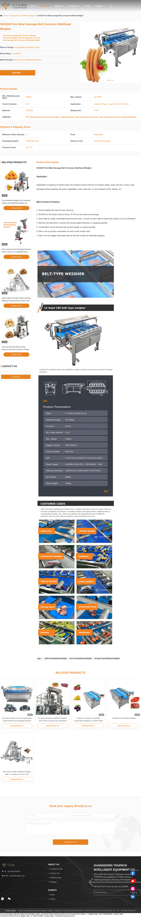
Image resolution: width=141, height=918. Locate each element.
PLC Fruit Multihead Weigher (80, 658)
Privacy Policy (10, 911)
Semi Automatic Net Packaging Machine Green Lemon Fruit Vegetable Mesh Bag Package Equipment (16, 251)
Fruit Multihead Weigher (26, 16)
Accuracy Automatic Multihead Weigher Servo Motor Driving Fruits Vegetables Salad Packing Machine (52, 719)
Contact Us (73, 6)
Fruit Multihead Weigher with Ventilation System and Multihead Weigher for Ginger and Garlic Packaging (16, 203)
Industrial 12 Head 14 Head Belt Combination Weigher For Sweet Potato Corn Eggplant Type (88, 719)
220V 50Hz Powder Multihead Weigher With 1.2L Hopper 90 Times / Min (17, 773)
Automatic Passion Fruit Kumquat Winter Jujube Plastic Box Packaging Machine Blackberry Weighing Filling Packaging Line (17, 719)
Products (45, 6)
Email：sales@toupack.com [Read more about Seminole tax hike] (13, 876)
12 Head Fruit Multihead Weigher (107, 658)
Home (33, 6)
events (87, 6)
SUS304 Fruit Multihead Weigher (124, 718)
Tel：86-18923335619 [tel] (11, 871)
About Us (58, 6)
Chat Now (17, 72)
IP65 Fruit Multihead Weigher (56, 658)
